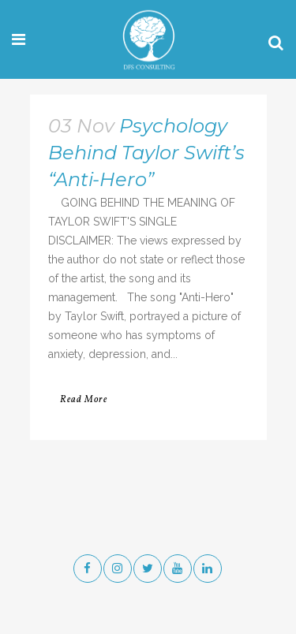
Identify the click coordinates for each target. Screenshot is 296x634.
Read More (83, 399)
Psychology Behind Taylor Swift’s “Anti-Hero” (146, 152)
